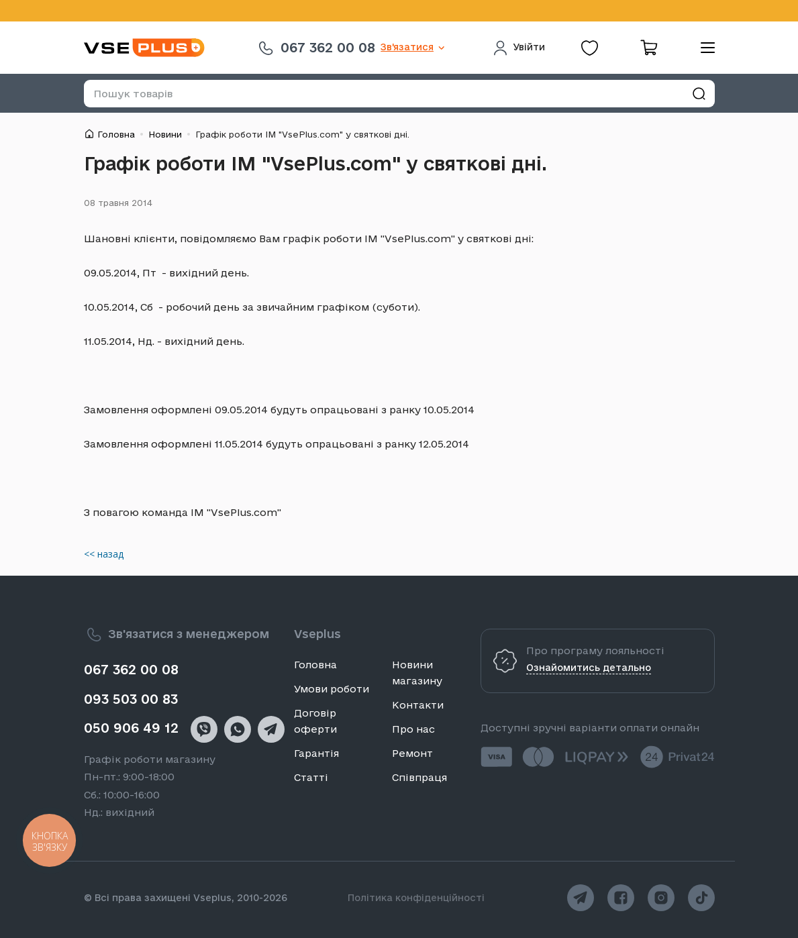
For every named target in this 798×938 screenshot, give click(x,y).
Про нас (413, 729)
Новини (165, 134)
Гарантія (316, 753)
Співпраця (419, 777)
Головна (116, 134)
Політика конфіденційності (416, 897)
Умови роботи (331, 688)
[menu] (703, 47)
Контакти (418, 705)
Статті (311, 777)
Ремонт (412, 753)
